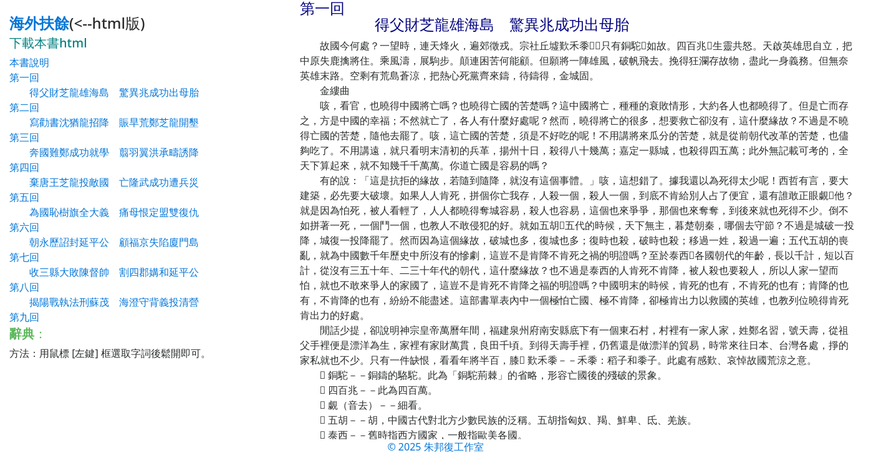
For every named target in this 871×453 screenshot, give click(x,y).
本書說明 (29, 62)
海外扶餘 (39, 22)
